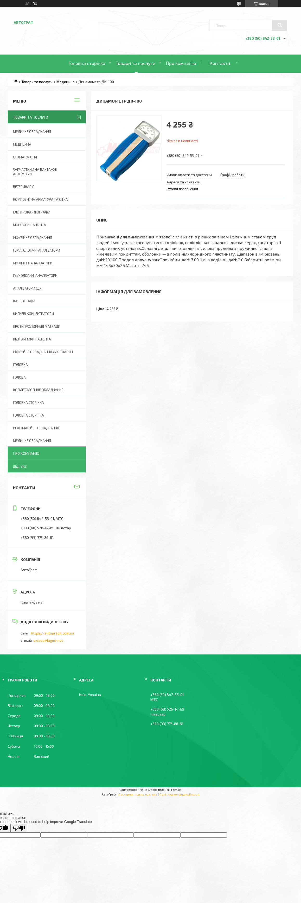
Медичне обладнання (32, 132)
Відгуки (20, 466)
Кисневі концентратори (33, 314)
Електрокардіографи (31, 212)
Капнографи (24, 301)
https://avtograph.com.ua (52, 633)
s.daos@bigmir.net (48, 640)
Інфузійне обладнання (32, 238)
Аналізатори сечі (27, 288)
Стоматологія (25, 157)
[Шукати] (279, 25)
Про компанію (181, 63)
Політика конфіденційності (179, 794)
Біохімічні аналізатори (33, 263)
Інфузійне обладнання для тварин (43, 352)
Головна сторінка (86, 63)
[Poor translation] (19, 828)
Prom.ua (176, 789)
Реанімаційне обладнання (36, 428)
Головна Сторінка (28, 415)
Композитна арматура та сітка (40, 199)
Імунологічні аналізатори (35, 275)
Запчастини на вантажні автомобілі (35, 172)
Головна (20, 365)
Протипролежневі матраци (36, 326)
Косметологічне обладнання (38, 390)
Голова (19, 377)
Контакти (219, 63)
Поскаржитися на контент (137, 794)
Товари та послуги (135, 63)
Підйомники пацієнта (32, 339)
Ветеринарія (23, 187)
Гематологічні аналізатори (36, 250)
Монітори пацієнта (29, 225)
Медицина (65, 81)
